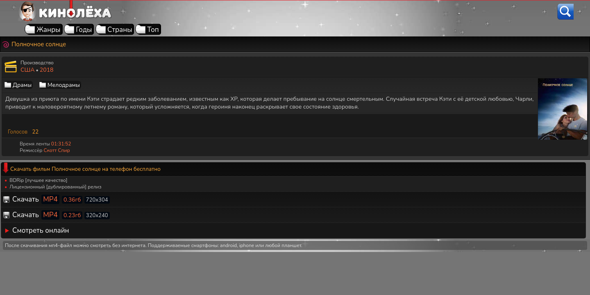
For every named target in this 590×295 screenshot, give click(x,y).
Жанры (48, 29)
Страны (119, 29)
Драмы (22, 85)
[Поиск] (565, 12)
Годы (84, 29)
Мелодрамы (64, 85)
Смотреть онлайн (40, 230)
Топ (153, 29)
